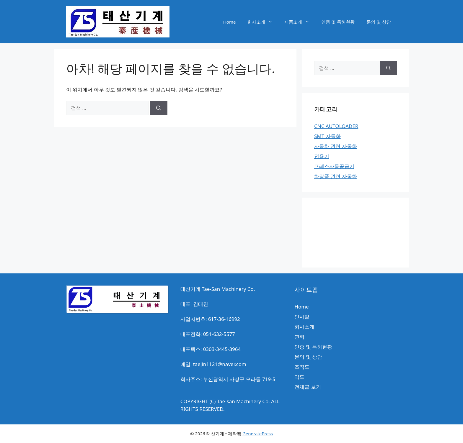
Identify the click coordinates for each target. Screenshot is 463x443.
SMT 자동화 (327, 136)
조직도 (301, 366)
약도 (299, 376)
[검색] (158, 108)
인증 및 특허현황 (338, 22)
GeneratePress (257, 434)
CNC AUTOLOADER (336, 126)
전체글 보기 (307, 386)
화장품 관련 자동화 (335, 176)
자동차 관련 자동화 (335, 146)
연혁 (299, 336)
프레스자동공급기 (334, 166)
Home (229, 22)
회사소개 (262, 22)
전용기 (321, 156)
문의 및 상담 (378, 22)
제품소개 (299, 22)
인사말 (301, 316)
